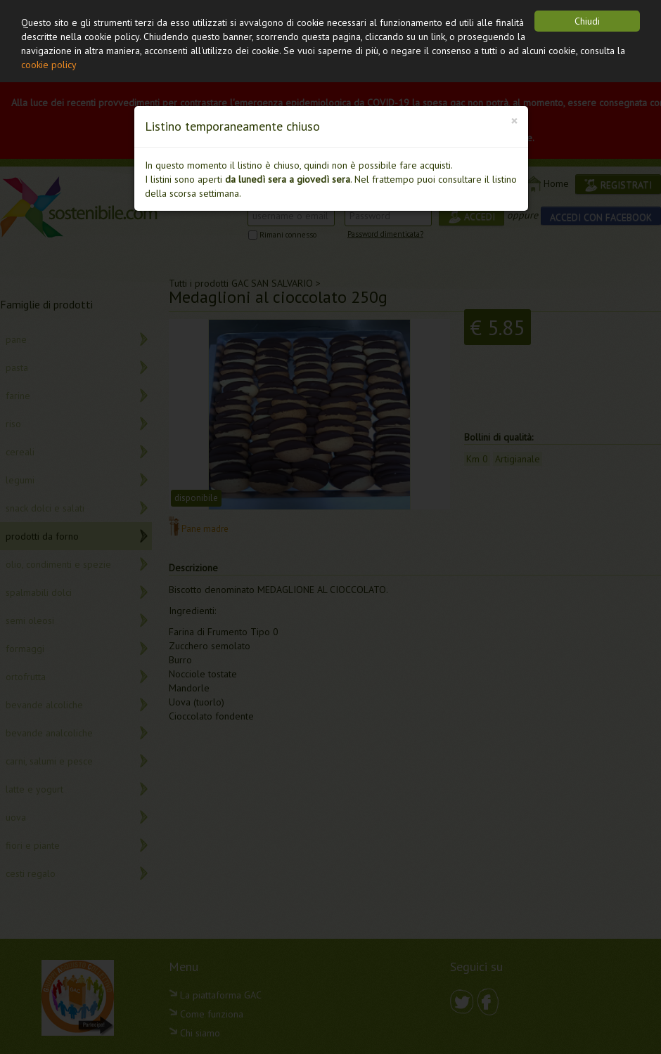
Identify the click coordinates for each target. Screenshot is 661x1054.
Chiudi (587, 21)
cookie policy (49, 64)
